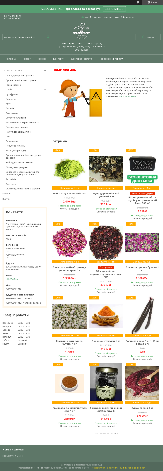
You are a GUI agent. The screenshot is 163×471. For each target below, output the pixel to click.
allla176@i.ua (12, 279)
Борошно (11, 98)
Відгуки (6, 198)
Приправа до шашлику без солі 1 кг (70, 409)
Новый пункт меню (12, 455)
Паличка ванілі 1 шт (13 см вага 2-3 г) (142, 342)
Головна (11, 59)
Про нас (41, 59)
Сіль (8, 136)
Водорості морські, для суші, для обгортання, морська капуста (22, 173)
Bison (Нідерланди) (16, 150)
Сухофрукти (12, 94)
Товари (26, 59)
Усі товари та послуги (106, 433)
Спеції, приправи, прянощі (20, 75)
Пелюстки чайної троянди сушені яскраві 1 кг (69, 269)
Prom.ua (98, 464)
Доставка (11, 183)
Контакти (58, 59)
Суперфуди (12, 113)
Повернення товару (111, 59)
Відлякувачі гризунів (17, 167)
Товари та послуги (12, 70)
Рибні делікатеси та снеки (19, 162)
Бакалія (10, 108)
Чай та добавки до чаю (18, 131)
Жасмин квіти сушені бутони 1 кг (69, 342)
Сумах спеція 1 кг (142, 408)
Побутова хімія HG (15, 145)
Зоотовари (12, 141)
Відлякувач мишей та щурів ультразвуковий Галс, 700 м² (142, 200)
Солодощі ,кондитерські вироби (23, 188)
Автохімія (11, 179)
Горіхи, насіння (13, 84)
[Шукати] (48, 37)
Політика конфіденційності (132, 467)
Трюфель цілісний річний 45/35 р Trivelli (106, 409)
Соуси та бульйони (16, 117)
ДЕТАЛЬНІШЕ (114, 9)
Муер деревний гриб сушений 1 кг (106, 195)
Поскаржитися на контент (104, 467)
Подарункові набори (17, 126)
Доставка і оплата (81, 59)
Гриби (9, 89)
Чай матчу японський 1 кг (69, 193)
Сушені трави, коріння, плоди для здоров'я (23, 156)
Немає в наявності (128, 96)
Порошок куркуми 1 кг (106, 341)
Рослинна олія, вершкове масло (22, 122)
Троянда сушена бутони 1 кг (142, 269)
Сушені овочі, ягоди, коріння (21, 80)
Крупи (9, 103)
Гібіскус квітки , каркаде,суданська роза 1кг (106, 274)
